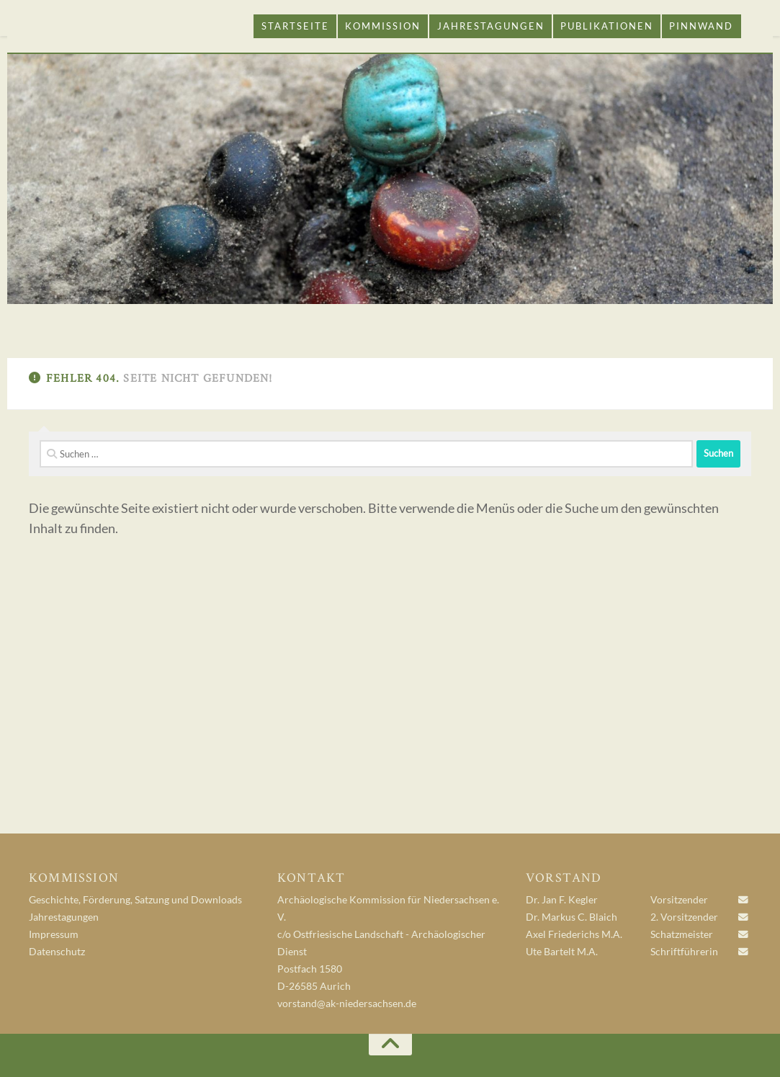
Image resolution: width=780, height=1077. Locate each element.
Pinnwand (701, 26)
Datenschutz (57, 951)
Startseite (295, 26)
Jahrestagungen (490, 26)
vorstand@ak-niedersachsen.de (346, 1003)
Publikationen (606, 26)
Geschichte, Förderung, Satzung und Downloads (135, 900)
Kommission (383, 26)
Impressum (54, 934)
